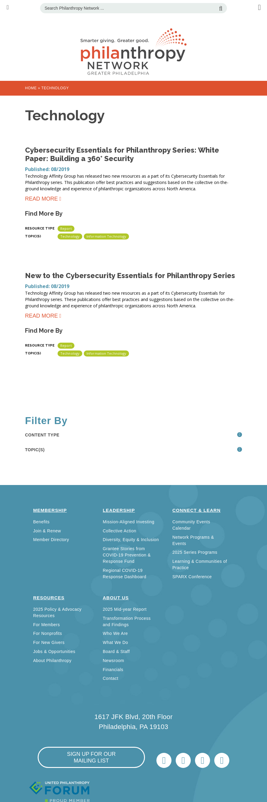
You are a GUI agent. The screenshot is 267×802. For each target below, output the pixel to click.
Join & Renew (47, 530)
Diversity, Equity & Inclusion (131, 539)
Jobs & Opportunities (54, 651)
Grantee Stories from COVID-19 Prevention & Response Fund (127, 555)
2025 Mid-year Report (124, 609)
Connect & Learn (196, 510)
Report (66, 228)
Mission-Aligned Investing (128, 521)
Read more (41, 200)
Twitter (163, 760)
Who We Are (115, 633)
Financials (113, 669)
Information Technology (106, 236)
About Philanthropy (52, 660)
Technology (70, 236)
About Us (116, 597)
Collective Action (119, 530)
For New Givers (48, 642)
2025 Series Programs (194, 552)
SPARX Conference (192, 576)
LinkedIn (183, 760)
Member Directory (51, 539)
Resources (48, 597)
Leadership (119, 510)
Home (31, 88)
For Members (46, 624)
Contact (110, 678)
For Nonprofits (47, 633)
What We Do (115, 642)
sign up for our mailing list (91, 757)
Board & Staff (116, 651)
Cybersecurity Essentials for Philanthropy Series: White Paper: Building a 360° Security (122, 154)
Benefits (41, 521)
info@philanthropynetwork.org (202, 760)
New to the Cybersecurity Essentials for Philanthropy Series (130, 275)
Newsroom (113, 660)
